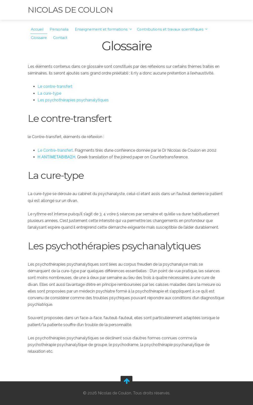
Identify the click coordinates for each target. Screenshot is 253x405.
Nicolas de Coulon (70, 10)
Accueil (37, 29)
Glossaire (39, 38)
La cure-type (49, 93)
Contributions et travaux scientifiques (170, 29)
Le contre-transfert (55, 86)
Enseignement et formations (101, 29)
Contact (60, 38)
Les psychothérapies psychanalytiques (73, 100)
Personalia (59, 29)
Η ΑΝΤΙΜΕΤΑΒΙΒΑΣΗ (56, 157)
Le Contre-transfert (55, 150)
